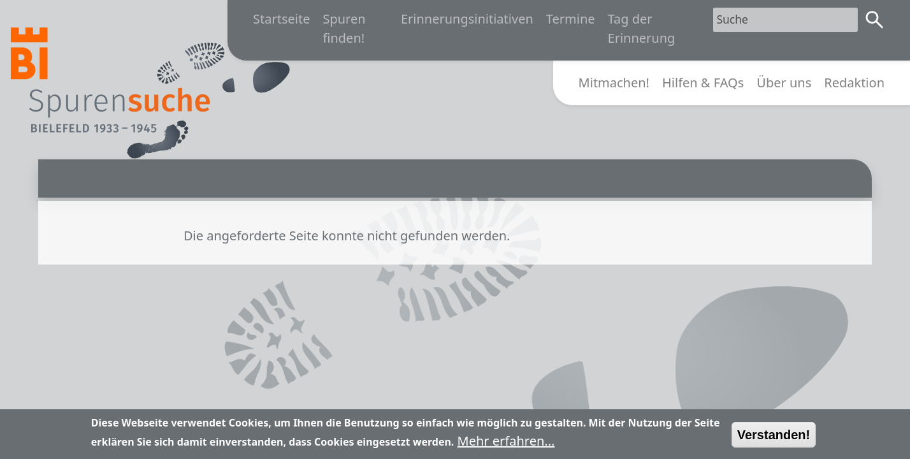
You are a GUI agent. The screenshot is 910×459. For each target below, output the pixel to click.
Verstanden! (773, 439)
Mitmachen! (614, 82)
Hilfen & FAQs (703, 82)
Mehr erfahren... (506, 444)
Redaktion (854, 82)
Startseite (281, 18)
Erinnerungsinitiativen (467, 18)
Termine (570, 18)
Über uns (783, 82)
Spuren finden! (343, 28)
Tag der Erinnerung (641, 28)
